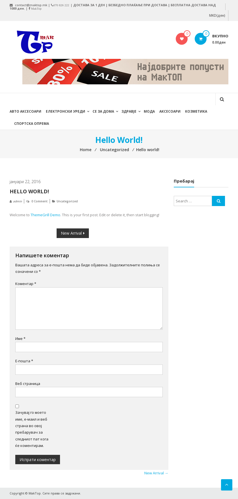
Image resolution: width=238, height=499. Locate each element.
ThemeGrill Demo (45, 214)
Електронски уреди (65, 111)
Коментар (25, 283)
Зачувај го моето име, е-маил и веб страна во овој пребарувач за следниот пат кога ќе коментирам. (31, 429)
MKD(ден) (217, 15)
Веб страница (27, 383)
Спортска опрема (31, 123)
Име (20, 338)
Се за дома (103, 111)
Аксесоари (170, 111)
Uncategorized (67, 201)
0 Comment (39, 201)
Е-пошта (24, 360)
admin (17, 201)
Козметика (196, 111)
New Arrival (71, 233)
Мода (149, 111)
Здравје (128, 111)
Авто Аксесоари (25, 111)
